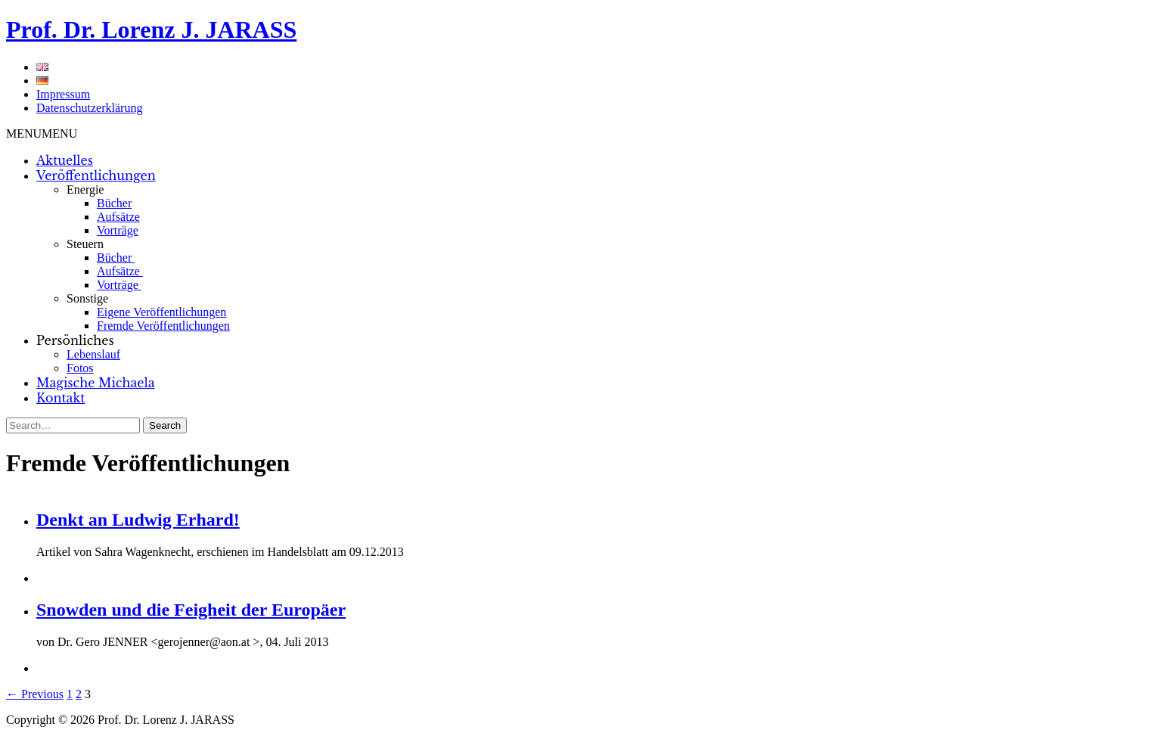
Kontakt (60, 397)
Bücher (114, 203)
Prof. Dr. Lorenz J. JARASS (151, 29)
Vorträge (117, 230)
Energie (85, 189)
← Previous (35, 694)
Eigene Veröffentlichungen (161, 312)
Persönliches (75, 340)
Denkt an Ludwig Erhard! (138, 519)
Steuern (85, 243)
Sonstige (87, 298)
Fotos (80, 368)
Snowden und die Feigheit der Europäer (191, 609)
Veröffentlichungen (96, 175)
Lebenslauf (93, 354)
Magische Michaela (95, 382)
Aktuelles (64, 160)
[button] (41, 133)
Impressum (63, 94)
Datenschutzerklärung (89, 107)
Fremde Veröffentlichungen (163, 325)
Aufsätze (118, 216)
